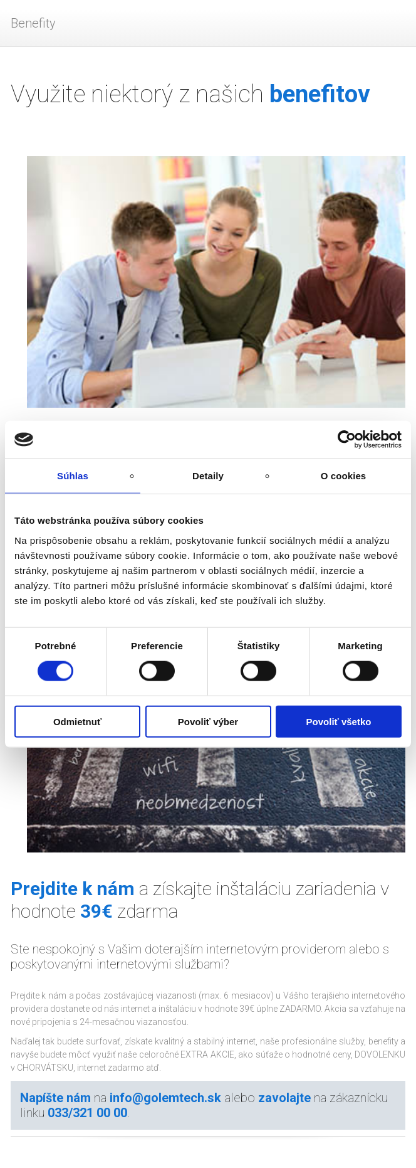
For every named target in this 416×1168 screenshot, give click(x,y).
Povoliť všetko (339, 721)
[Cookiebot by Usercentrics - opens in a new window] (347, 439)
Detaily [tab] (208, 475)
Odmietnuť (77, 721)
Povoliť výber (208, 721)
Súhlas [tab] (72, 475)
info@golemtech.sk (165, 1097)
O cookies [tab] (344, 475)
